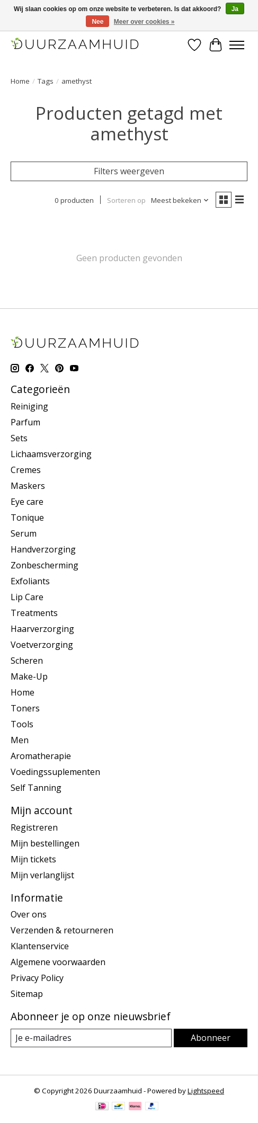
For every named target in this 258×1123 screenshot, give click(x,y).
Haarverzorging (42, 629)
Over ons (29, 914)
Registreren (34, 827)
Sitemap (27, 994)
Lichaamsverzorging (51, 454)
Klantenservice (40, 946)
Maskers (28, 486)
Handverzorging (43, 549)
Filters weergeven (129, 171)
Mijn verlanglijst (42, 875)
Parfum (25, 422)
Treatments (34, 613)
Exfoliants (30, 581)
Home (20, 81)
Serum (24, 533)
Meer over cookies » (144, 21)
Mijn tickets (33, 859)
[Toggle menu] (236, 45)
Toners (25, 708)
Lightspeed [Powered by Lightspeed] (206, 1090)
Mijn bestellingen (45, 843)
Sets (19, 438)
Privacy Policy (37, 978)
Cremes (26, 470)
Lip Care (27, 597)
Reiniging (29, 406)
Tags (46, 81)
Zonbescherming (44, 565)
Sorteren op (126, 200)
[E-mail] (91, 1038)
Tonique (27, 517)
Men (20, 740)
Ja (235, 9)
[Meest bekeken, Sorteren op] (180, 200)
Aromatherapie (41, 756)
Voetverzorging (42, 644)
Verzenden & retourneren (62, 930)
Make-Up (29, 676)
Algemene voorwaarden (58, 962)
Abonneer (210, 1038)
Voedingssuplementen (55, 772)
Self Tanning (36, 788)
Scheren (27, 660)
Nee (97, 21)
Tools (22, 724)
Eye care (27, 501)
